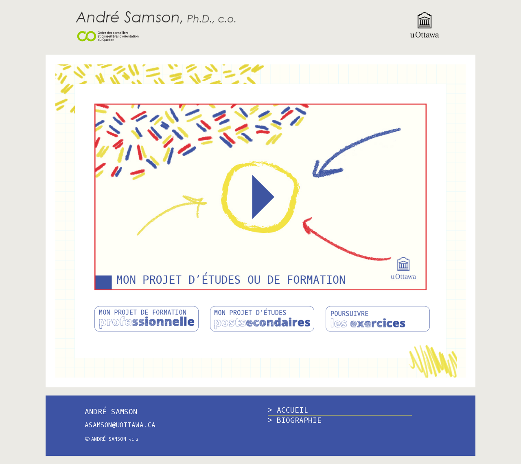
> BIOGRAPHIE (295, 420)
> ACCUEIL (288, 410)
